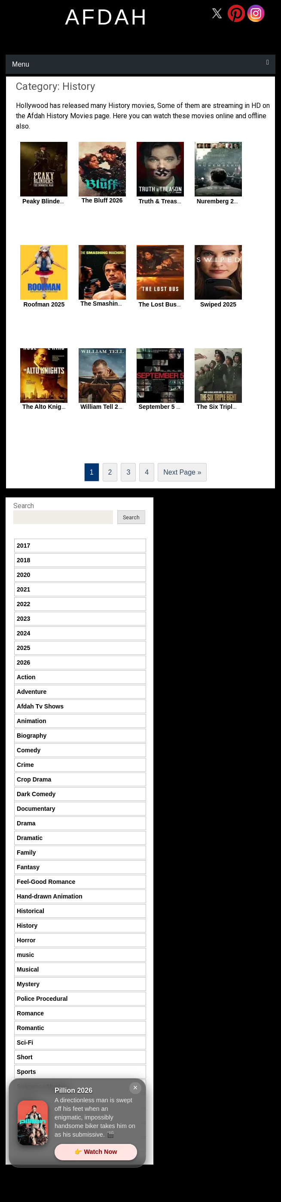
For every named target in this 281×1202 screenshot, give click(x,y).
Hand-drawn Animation (49, 896)
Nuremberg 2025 (220, 201)
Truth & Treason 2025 (168, 201)
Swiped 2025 (218, 304)
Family (26, 852)
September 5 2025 (163, 406)
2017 (23, 545)
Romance (30, 1013)
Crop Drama (34, 779)
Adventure (31, 691)
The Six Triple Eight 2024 (232, 406)
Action (26, 677)
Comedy (28, 750)
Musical (28, 969)
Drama (26, 823)
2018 (23, 560)
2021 (23, 589)
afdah (106, 17)
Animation (31, 721)
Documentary (36, 808)
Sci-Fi (25, 1042)
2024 (23, 633)
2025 (23, 647)
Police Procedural (42, 998)
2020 (23, 574)
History (27, 925)
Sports (26, 1071)
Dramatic (30, 837)
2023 (23, 618)
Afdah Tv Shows (40, 706)
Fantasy (28, 867)
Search (23, 506)
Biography (31, 735)
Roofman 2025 (44, 304)
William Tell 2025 (104, 406)
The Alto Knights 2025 (54, 406)
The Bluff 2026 (102, 200)
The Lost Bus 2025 (165, 304)
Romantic (30, 1027)
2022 (23, 604)
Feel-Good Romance (46, 881)
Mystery (28, 984)
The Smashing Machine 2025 (121, 303)
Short (25, 1057)
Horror (26, 940)
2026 (23, 662)
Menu (20, 64)
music (25, 954)
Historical (30, 911)
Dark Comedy (36, 794)
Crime (25, 764)
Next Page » (182, 472)
